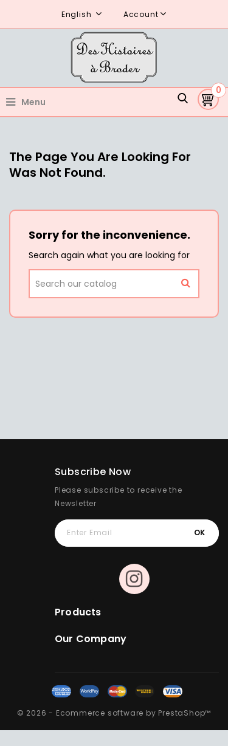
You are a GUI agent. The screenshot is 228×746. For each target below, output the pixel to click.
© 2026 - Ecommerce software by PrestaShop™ (114, 713)
